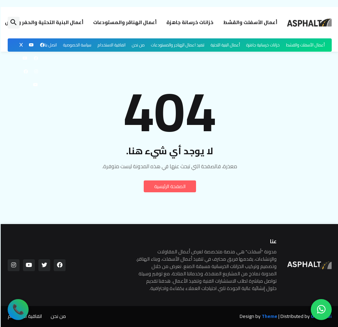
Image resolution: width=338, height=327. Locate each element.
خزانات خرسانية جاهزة (262, 45)
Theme (269, 316)
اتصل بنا (50, 45)
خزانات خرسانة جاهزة (189, 22)
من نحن (137, 45)
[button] (13, 23)
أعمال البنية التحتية (224, 45)
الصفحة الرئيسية (169, 186)
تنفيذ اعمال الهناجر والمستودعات (177, 45)
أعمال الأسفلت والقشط (250, 22)
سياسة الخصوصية (76, 45)
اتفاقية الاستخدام (111, 45)
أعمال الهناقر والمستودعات (124, 22)
